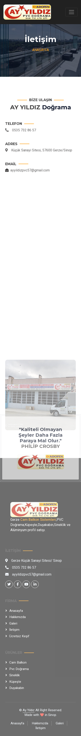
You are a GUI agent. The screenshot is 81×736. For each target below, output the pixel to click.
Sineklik (14, 675)
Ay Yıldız (29, 710)
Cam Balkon (18, 662)
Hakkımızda (17, 617)
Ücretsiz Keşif (19, 636)
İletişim (14, 629)
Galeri (13, 623)
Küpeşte (15, 681)
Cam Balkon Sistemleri (38, 519)
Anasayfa (40, 50)
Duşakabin (16, 688)
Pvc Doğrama (19, 669)
